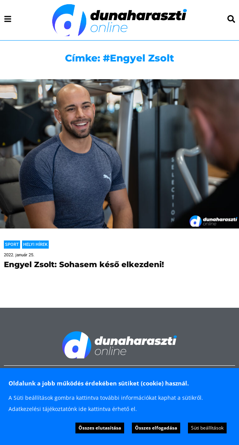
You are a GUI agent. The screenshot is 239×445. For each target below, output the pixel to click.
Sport (12, 244)
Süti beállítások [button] (207, 428)
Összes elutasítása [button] (100, 428)
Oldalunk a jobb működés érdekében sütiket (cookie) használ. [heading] (99, 383)
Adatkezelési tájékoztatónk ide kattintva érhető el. (73, 409)
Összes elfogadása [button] (156, 428)
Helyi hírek (35, 244)
